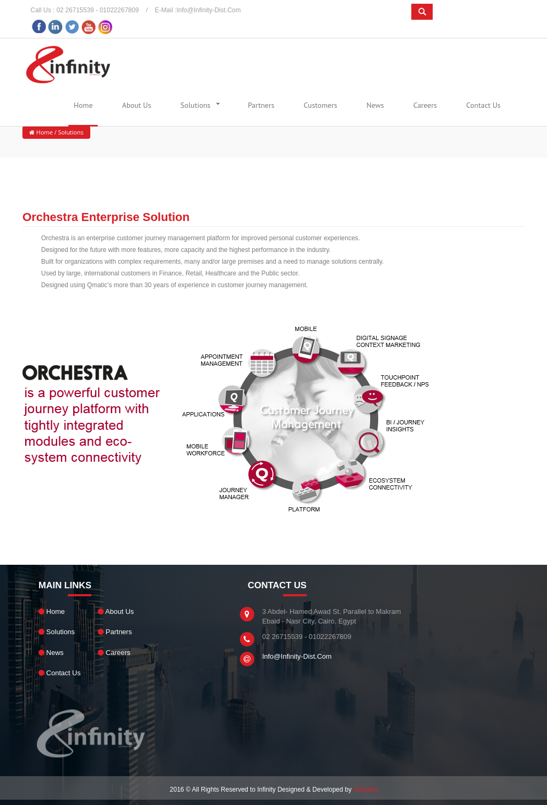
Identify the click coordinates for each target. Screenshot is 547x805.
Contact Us (483, 105)
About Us (136, 105)
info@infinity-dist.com (209, 10)
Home (83, 105)
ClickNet (366, 789)
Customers (320, 105)
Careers (425, 105)
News (375, 105)
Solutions (195, 105)
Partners (261, 105)
